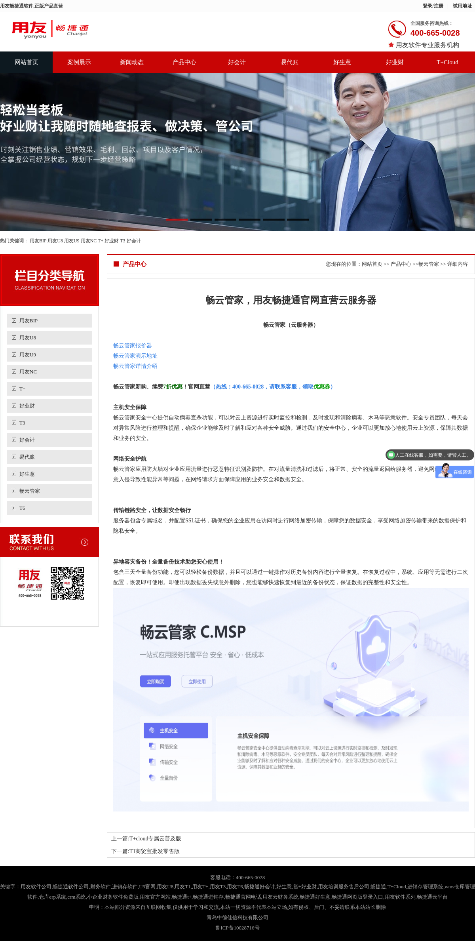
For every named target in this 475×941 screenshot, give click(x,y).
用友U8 (55, 241)
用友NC (89, 241)
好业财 (395, 62)
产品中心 (184, 62)
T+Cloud (447, 62)
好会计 (237, 62)
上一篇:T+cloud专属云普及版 (146, 839)
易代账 (289, 62)
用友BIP (38, 241)
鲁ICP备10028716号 (237, 928)
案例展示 (79, 62)
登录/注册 (433, 6)
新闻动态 (132, 62)
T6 (22, 508)
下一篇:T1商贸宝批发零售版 (145, 851)
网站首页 (26, 62)
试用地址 (462, 6)
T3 (122, 241)
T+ (100, 241)
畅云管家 (29, 491)
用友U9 (72, 241)
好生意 (342, 62)
